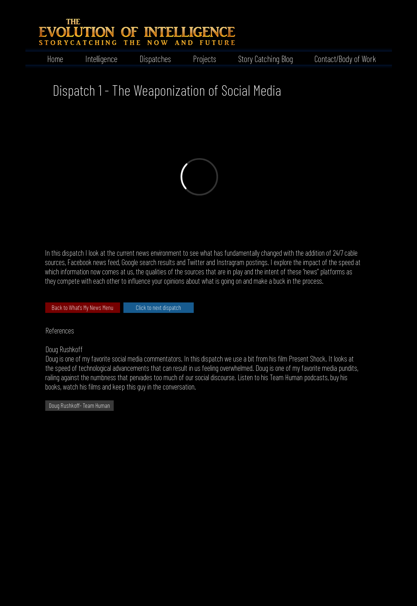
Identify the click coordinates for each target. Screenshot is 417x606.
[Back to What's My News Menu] (82, 307)
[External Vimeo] (199, 176)
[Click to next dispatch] (158, 307)
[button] (96, 58)
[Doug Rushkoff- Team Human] (79, 405)
